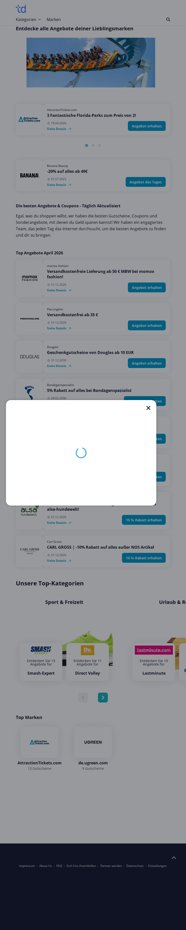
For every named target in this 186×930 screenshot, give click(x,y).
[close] (148, 408)
